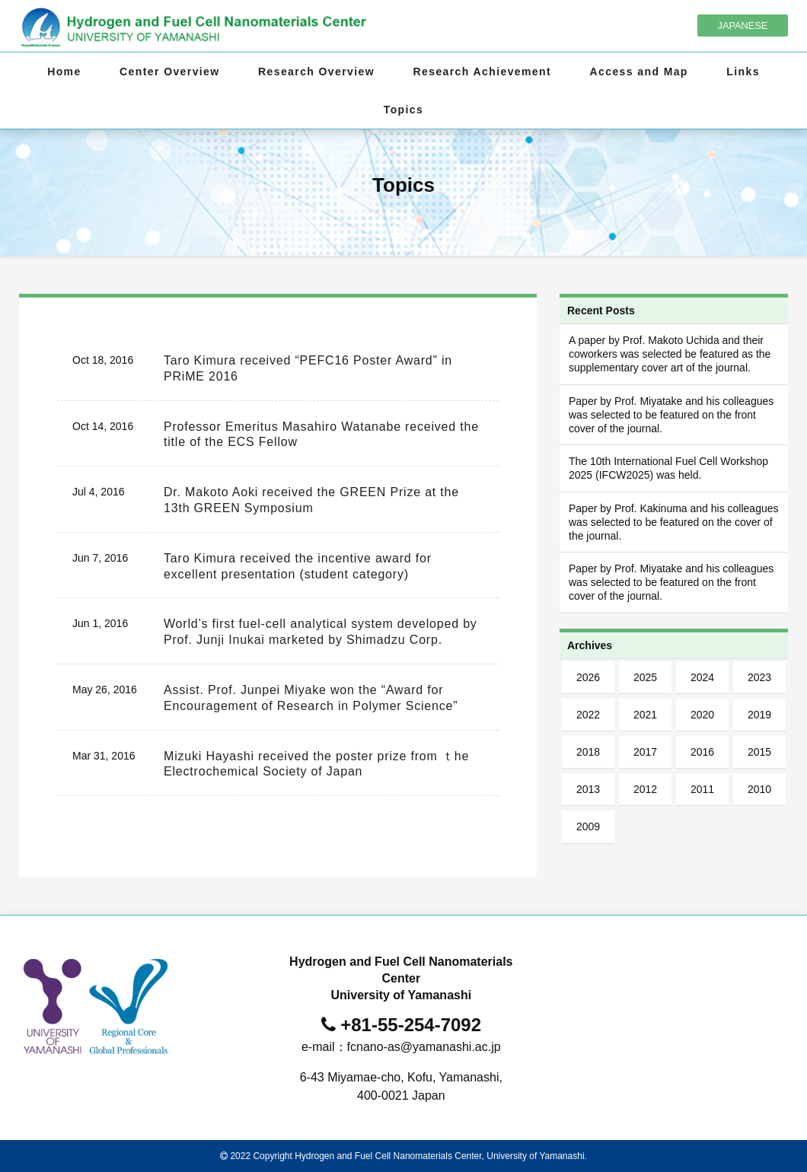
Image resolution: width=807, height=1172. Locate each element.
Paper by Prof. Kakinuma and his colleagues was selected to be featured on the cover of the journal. (674, 522)
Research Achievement (482, 71)
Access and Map (639, 71)
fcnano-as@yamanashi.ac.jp (424, 1046)
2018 (588, 752)
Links (743, 71)
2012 (645, 789)
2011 (702, 789)
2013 (588, 789)
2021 (645, 715)
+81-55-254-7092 (410, 1024)
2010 (759, 789)
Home (64, 71)
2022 (588, 715)
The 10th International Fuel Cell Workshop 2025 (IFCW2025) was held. (668, 468)
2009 (588, 826)
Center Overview (170, 71)
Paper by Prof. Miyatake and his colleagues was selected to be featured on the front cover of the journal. (671, 415)
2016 (702, 752)
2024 (702, 677)
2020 (702, 715)
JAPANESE (743, 25)
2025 (645, 677)
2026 (588, 677)
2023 (759, 677)
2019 (759, 715)
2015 (759, 752)
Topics (403, 110)
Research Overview (316, 71)
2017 (645, 752)
